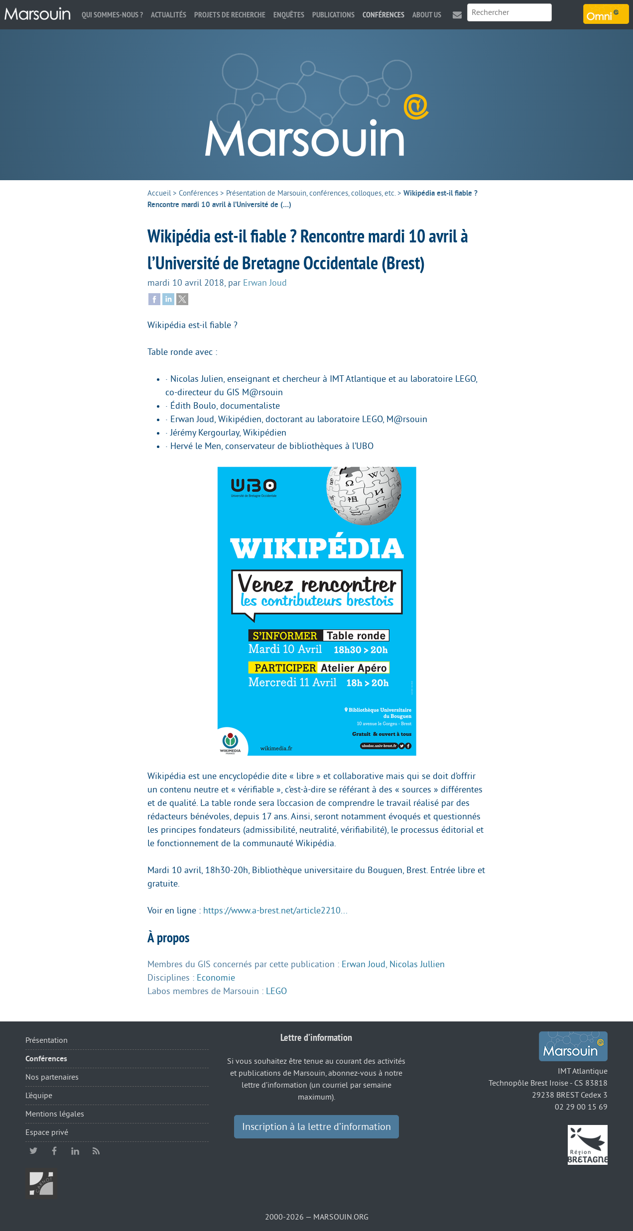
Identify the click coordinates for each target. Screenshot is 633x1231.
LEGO (276, 991)
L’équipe (38, 1095)
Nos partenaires (52, 1077)
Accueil (159, 193)
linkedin (75, 1151)
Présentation (46, 1040)
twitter (33, 1151)
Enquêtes (288, 14)
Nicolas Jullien (417, 964)
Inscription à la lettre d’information (316, 1126)
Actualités (168, 14)
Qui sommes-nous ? (112, 14)
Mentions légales (54, 1114)
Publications (333, 14)
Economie (216, 978)
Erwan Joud (265, 283)
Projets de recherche (229, 14)
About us (426, 14)
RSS (96, 1151)
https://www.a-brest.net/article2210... (275, 910)
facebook (54, 1151)
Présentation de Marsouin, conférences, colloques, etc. (310, 193)
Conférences (383, 14)
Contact (457, 14)
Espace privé (46, 1132)
